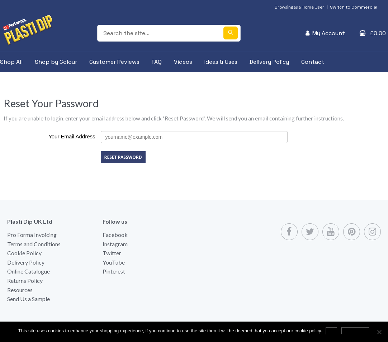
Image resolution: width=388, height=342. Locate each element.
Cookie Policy (24, 253)
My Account (328, 33)
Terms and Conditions (34, 244)
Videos (183, 62)
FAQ (157, 62)
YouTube (114, 262)
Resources (20, 289)
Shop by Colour (56, 62)
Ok (331, 330)
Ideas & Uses (220, 62)
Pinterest (114, 271)
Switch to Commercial (353, 7)
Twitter (112, 253)
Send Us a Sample (28, 298)
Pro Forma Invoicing (32, 234)
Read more (355, 330)
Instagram (115, 244)
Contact (312, 62)
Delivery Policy (269, 62)
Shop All (11, 62)
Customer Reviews (114, 62)
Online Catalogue (28, 271)
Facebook (115, 234)
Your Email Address (71, 136)
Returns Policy (25, 280)
